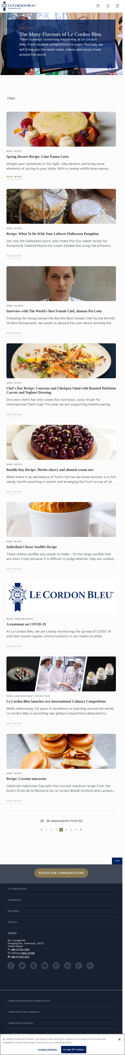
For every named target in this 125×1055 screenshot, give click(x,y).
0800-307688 (28, 953)
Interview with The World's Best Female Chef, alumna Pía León (54, 312)
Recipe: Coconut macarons (26, 779)
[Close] (119, 1039)
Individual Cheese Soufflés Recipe (31, 548)
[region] (62, 1044)
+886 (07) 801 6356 (19, 956)
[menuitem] (98, 6)
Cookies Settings (47, 1049)
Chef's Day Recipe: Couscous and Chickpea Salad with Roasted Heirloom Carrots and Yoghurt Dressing (61, 391)
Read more (14, 176)
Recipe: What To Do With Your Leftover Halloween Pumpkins (52, 235)
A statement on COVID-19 (26, 625)
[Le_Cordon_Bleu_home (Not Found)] (19, 6)
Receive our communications (61, 873)
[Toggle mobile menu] (117, 6)
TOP (117, 860)
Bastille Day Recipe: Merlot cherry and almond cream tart (50, 471)
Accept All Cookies (73, 1049)
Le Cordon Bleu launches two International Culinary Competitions (56, 702)
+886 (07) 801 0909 (19, 949)
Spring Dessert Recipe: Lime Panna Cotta (37, 156)
